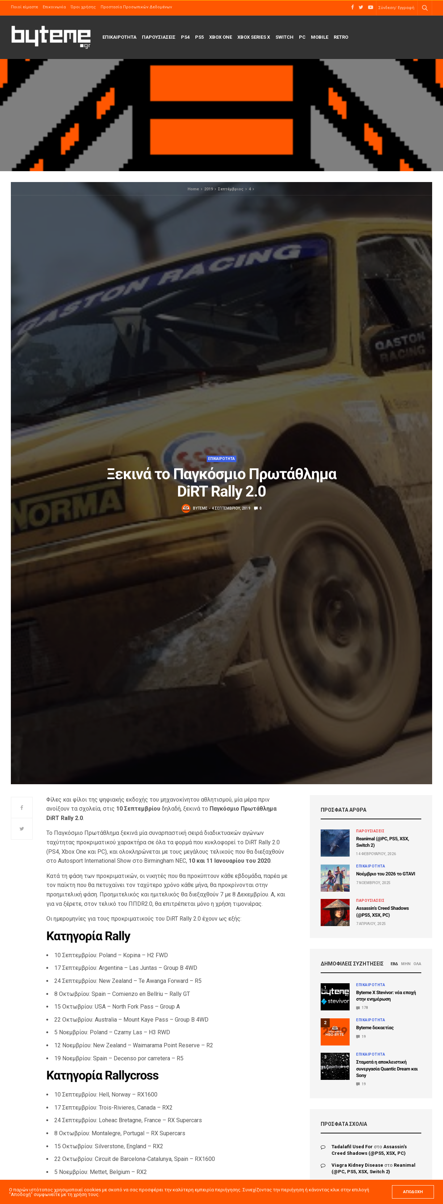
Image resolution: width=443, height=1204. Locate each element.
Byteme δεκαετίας (375, 1028)
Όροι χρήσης (83, 7)
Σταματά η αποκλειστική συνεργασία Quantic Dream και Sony (387, 1069)
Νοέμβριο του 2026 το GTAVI (385, 874)
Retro (341, 37)
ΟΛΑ (417, 964)
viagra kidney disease (357, 1165)
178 (362, 1008)
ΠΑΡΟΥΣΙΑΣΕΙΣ (159, 37)
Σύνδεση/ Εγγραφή (396, 7)
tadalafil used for (352, 1146)
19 (361, 1037)
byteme (200, 508)
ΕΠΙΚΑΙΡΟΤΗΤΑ (119, 37)
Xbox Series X (253, 37)
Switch (284, 37)
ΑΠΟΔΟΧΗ (413, 1192)
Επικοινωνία (54, 7)
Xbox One (220, 37)
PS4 (185, 37)
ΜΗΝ (405, 964)
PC (302, 37)
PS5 (199, 37)
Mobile (319, 37)
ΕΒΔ (394, 964)
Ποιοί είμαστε (24, 7)
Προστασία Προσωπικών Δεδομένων (136, 7)
